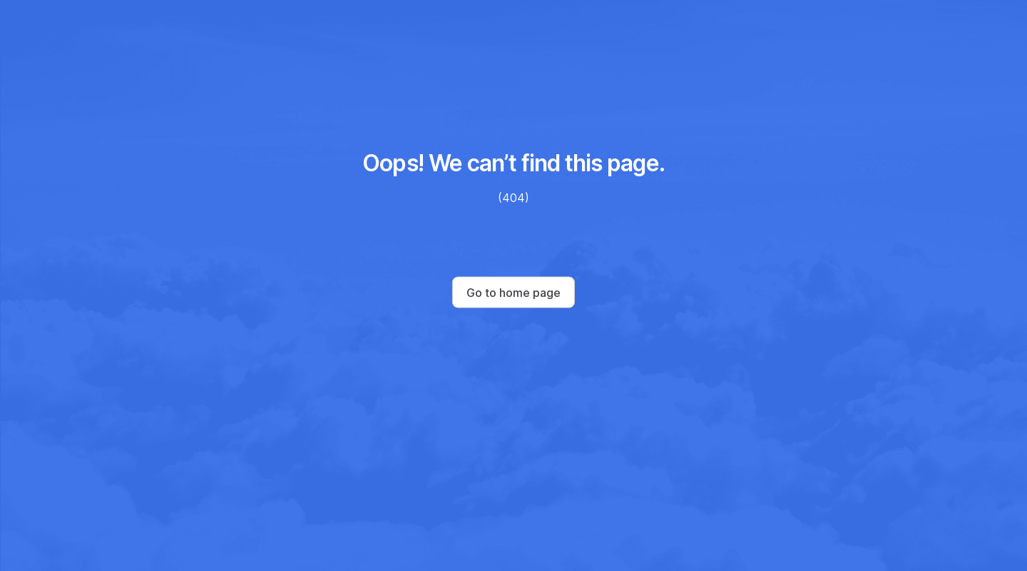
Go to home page (513, 293)
